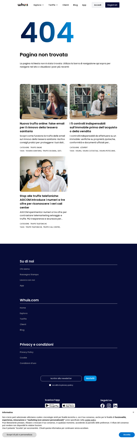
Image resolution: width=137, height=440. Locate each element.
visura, (79, 151)
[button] (133, 412)
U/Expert (84, 147)
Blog (75, 5)
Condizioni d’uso (28, 363)
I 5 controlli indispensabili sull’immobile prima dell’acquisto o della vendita (93, 127)
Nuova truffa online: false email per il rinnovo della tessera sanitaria (42, 127)
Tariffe (53, 5)
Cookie (23, 357)
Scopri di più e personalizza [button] (19, 435)
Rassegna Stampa (29, 274)
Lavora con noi (27, 280)
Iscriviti (90, 378)
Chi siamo (25, 269)
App (84, 5)
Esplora (39, 5)
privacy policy (67, 385)
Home (23, 307)
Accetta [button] (126, 435)
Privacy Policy (26, 352)
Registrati (112, 5)
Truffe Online (36, 147)
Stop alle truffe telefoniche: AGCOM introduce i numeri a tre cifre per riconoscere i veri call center (42, 201)
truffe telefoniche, (34, 227)
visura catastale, (91, 151)
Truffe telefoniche (38, 224)
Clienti (65, 5)
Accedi (97, 5)
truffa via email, (50, 151)
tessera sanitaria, (34, 151)
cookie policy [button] (90, 420)
